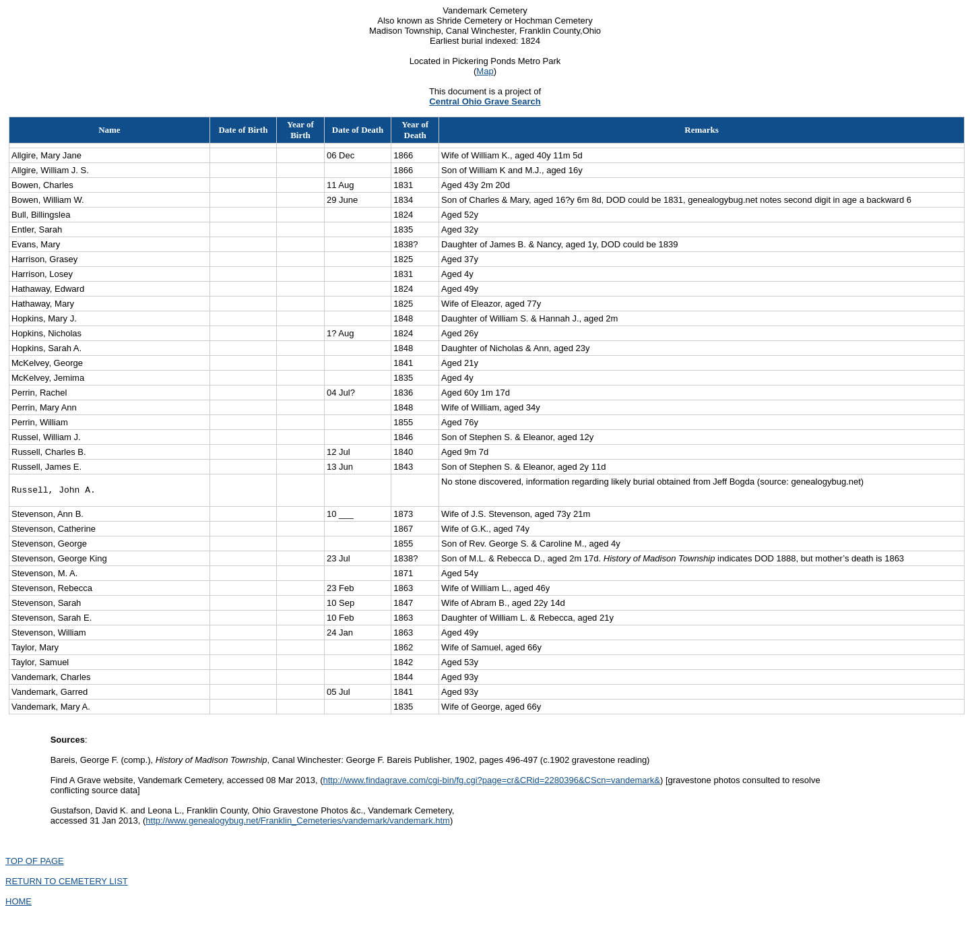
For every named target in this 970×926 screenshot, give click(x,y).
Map (484, 71)
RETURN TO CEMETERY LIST (66, 883)
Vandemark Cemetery (485, 10)
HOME (18, 903)
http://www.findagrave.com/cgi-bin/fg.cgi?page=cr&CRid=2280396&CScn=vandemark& (491, 782)
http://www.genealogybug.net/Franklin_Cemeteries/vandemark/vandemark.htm (298, 822)
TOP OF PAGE (34, 863)
